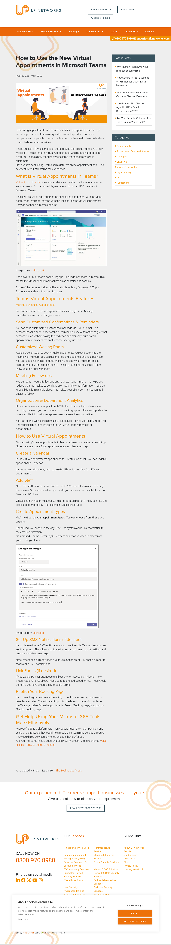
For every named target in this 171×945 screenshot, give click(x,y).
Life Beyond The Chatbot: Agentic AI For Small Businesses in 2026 (130, 107)
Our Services (130, 855)
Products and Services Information (133, 151)
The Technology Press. (69, 770)
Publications (122, 182)
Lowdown (121, 161)
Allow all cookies (135, 921)
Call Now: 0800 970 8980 (85, 808)
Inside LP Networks (126, 167)
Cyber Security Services (106, 862)
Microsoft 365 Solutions (106, 869)
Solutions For (24, 31)
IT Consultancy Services (76, 869)
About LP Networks (134, 847)
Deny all (135, 913)
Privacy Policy (131, 865)
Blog (126, 862)
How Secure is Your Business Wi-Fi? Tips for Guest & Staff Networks (132, 81)
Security (72, 31)
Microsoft (38, 270)
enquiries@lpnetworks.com (151, 38)
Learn (114, 31)
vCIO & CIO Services (74, 894)
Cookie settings (135, 905)
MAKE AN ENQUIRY (102, 9)
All (117, 177)
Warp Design (28, 933)
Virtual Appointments (28, 182)
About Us (131, 31)
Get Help (128, 851)
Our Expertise (94, 31)
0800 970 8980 (100, 18)
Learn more (23, 919)
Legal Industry (123, 172)
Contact (149, 31)
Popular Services (50, 31)
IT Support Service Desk (76, 847)
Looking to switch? (133, 869)
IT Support (121, 156)
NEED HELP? (128, 9)
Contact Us (129, 858)
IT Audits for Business (75, 880)
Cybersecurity (123, 146)
